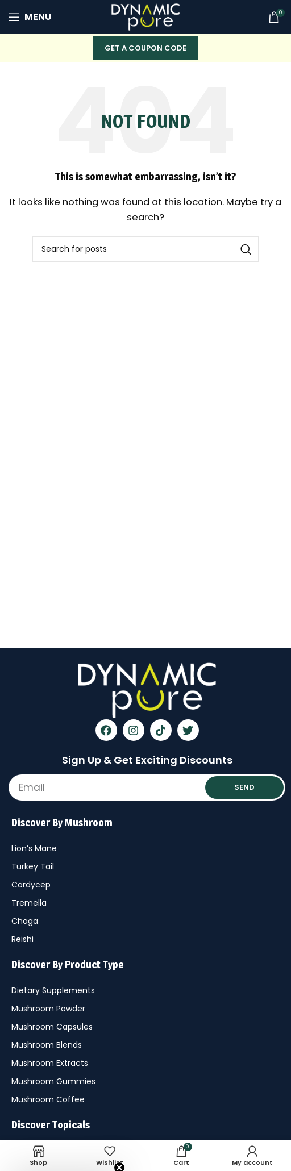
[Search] (145, 249)
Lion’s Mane (34, 848)
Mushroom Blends (46, 1045)
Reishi (22, 939)
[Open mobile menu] (30, 17)
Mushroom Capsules (52, 1026)
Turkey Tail (32, 866)
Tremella (29, 903)
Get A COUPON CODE (145, 48)
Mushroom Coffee (48, 1099)
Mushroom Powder (48, 1008)
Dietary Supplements (53, 990)
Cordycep (31, 884)
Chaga (24, 921)
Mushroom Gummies (53, 1081)
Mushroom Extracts (49, 1063)
